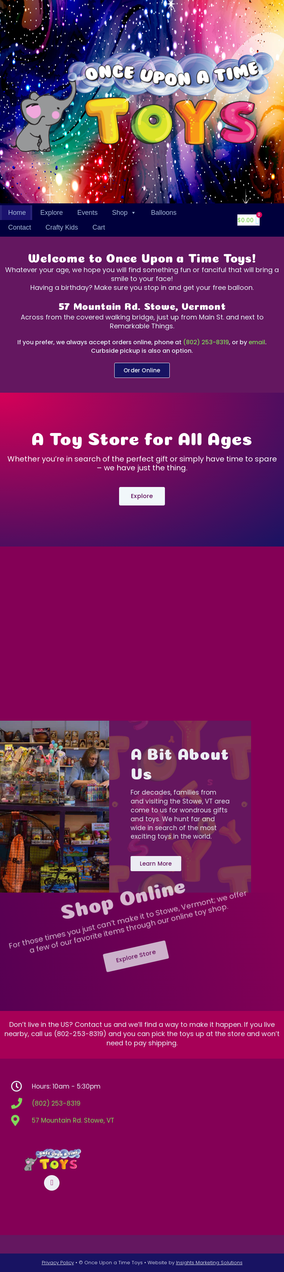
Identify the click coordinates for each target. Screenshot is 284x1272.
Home (17, 212)
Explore (51, 212)
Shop (124, 212)
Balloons (163, 212)
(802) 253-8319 (206, 342)
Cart (98, 227)
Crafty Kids (61, 227)
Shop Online (90, 870)
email (256, 342)
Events (87, 212)
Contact (19, 227)
